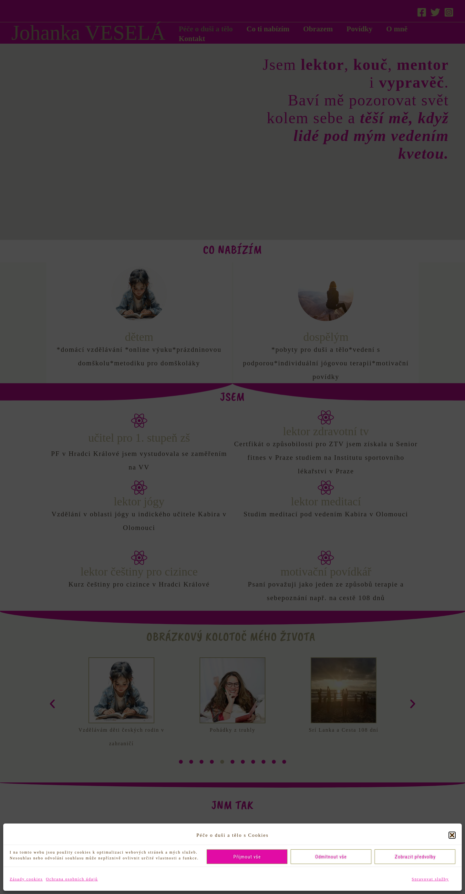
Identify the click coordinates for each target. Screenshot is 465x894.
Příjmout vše (247, 857)
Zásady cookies (26, 879)
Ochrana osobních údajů (72, 879)
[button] (452, 835)
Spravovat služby (430, 879)
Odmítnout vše (331, 857)
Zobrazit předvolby (415, 857)
